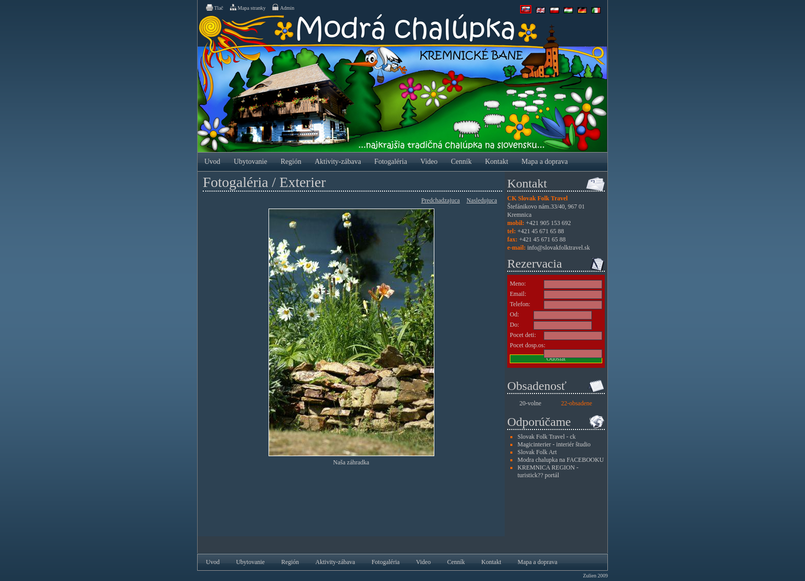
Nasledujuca (482, 200)
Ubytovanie (250, 161)
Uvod (212, 161)
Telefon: (520, 304)
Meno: (518, 283)
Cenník (461, 161)
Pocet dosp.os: (527, 345)
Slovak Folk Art (537, 452)
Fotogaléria (390, 161)
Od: (514, 314)
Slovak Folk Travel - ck (547, 436)
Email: (518, 293)
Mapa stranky (247, 7)
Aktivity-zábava (338, 161)
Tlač (214, 7)
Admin (282, 7)
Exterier (302, 182)
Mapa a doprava (545, 161)
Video (428, 161)
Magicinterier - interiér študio (554, 444)
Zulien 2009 (595, 575)
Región (290, 161)
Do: (514, 324)
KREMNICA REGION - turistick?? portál (548, 471)
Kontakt (496, 161)
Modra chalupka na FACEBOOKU (561, 459)
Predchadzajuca (440, 200)
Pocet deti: (523, 335)
